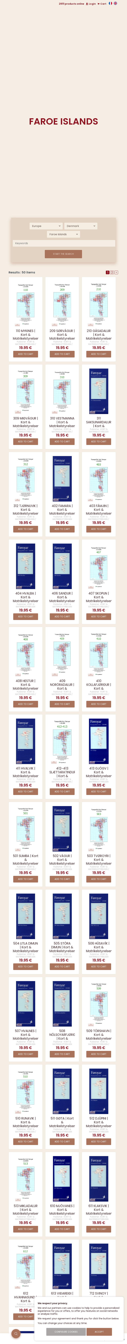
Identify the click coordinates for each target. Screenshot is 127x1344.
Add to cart (25, 354)
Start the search (63, 254)
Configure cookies (66, 1331)
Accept (99, 1331)
